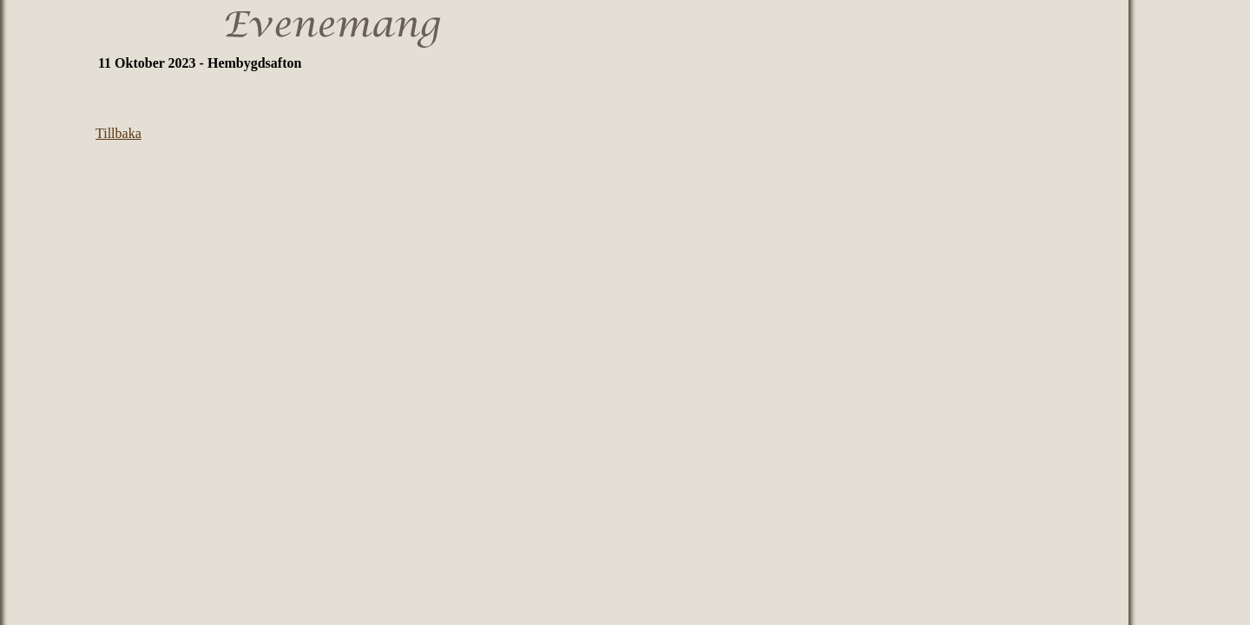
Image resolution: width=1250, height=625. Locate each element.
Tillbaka (118, 133)
